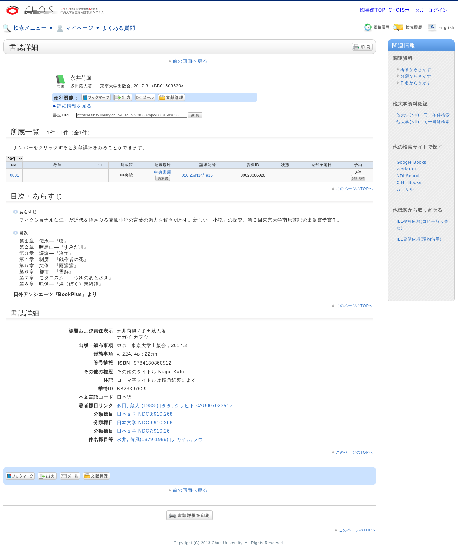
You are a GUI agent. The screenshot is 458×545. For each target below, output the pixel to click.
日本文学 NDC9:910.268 (145, 422)
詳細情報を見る (74, 105)
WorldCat (406, 169)
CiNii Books (408, 182)
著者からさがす (415, 69)
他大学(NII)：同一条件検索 (423, 115)
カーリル (405, 189)
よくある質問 (118, 28)
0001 (14, 175)
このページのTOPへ (354, 189)
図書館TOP (372, 10)
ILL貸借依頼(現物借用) (419, 239)
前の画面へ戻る (190, 61)
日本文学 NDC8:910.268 (145, 414)
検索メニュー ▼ (28, 28)
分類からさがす (415, 76)
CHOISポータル (406, 10)
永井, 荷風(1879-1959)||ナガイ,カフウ (160, 439)
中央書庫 (162, 172)
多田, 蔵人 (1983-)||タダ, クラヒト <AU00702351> (175, 405)
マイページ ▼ (77, 28)
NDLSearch (408, 175)
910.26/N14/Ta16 (197, 175)
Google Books (411, 162)
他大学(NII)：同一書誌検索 (423, 121)
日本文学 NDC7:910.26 (143, 431)
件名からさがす (415, 83)
